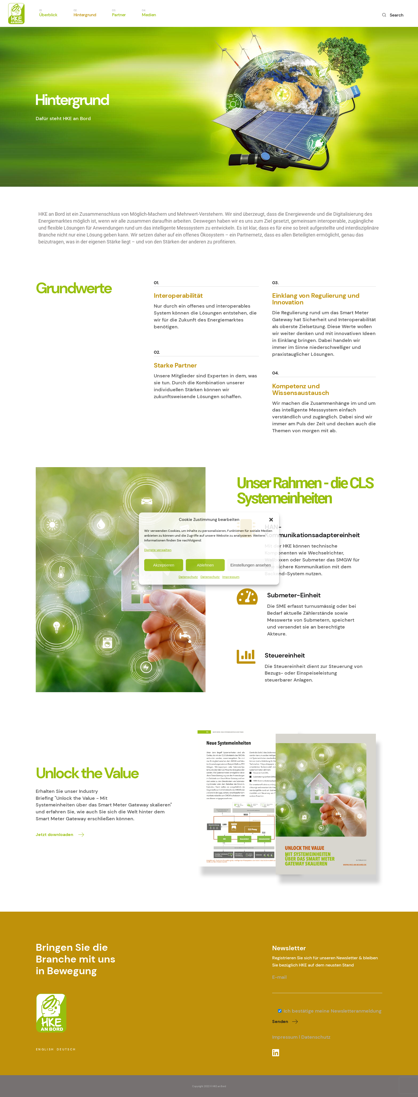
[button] (271, 520)
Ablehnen (205, 565)
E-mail (327, 980)
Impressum (230, 577)
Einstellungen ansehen (250, 565)
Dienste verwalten (157, 550)
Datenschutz (188, 577)
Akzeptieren (163, 565)
